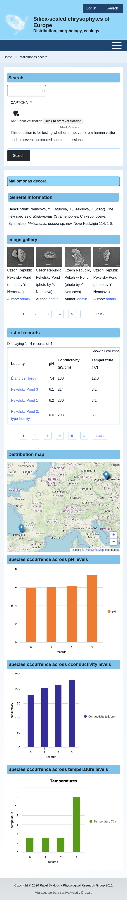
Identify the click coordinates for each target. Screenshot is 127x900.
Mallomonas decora (28, 181)
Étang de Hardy (23, 378)
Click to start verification (63, 121)
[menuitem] (93, 8)
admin (25, 299)
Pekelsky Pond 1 (24, 400)
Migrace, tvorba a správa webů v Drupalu (63, 892)
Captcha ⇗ (70, 127)
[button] (21, 528)
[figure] (63, 612)
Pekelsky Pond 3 (24, 389)
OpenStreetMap (94, 549)
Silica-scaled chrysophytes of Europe (71, 22)
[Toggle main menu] (63, 45)
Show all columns (106, 351)
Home (8, 57)
